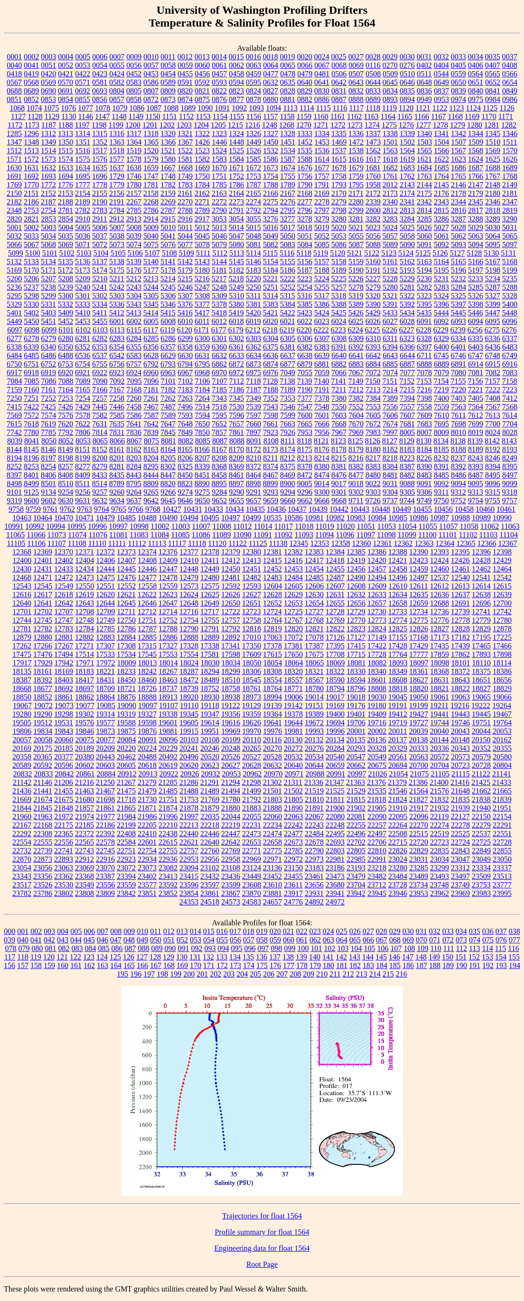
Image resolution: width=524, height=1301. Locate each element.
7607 (407, 415)
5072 (99, 244)
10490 (168, 518)
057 (248, 940)
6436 (492, 347)
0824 (253, 91)
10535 (272, 518)
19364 (272, 714)
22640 (209, 842)
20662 (355, 765)
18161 (42, 671)
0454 (168, 74)
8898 (253, 484)
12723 (251, 612)
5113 (236, 253)
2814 (424, 210)
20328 (376, 748)
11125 (258, 543)
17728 (376, 654)
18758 (230, 688)
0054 (99, 65)
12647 (168, 603)
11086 (201, 535)
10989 (481, 518)
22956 (209, 859)
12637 (460, 595)
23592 (168, 885)
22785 (293, 851)
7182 (168, 390)
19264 (501, 705)
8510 (65, 484)
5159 (356, 262)
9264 (133, 492)
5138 (116, 262)
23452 (272, 876)
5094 (475, 244)
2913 (133, 219)
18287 (188, 671)
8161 (116, 449)
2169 (321, 193)
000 (9, 931)
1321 (185, 133)
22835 (439, 851)
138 (288, 957)
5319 (356, 296)
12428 (481, 560)
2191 (116, 202)
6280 (65, 338)
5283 (441, 287)
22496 (355, 834)
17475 (21, 654)
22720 (418, 842)
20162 (501, 740)
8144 (14, 449)
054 (209, 940)
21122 (481, 774)
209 (308, 974)
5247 (202, 287)
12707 (63, 612)
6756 (116, 364)
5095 (492, 244)
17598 (230, 654)
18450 (126, 680)
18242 (147, 671)
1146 (85, 116)
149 (434, 957)
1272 (338, 125)
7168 (133, 390)
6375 (270, 347)
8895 (219, 484)
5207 (48, 279)
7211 (338, 390)
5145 (236, 262)
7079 (441, 373)
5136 (82, 262)
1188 (65, 125)
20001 (355, 731)
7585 (116, 415)
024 (328, 931)
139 (301, 957)
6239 (458, 330)
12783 (63, 629)
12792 (230, 629)
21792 (251, 799)
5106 (135, 253)
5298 (31, 296)
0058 (168, 65)
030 (408, 931)
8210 (253, 458)
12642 (63, 603)
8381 (338, 466)
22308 (42, 834)
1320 (168, 133)
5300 (65, 296)
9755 (492, 501)
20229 (168, 748)
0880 (270, 99)
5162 (407, 262)
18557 (293, 680)
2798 (338, 210)
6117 (150, 330)
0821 (202, 91)
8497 (509, 475)
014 (195, 931)
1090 (205, 108)
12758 (251, 620)
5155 (287, 262)
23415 (188, 876)
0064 (270, 65)
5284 (458, 287)
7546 (287, 407)
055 (222, 940)
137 (275, 957)
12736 (439, 612)
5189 (338, 270)
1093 (256, 108)
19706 (355, 723)
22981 (335, 859)
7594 (202, 415)
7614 (509, 415)
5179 (185, 270)
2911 (99, 219)
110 (435, 948)
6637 (287, 355)
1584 (236, 159)
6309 (356, 338)
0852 (31, 99)
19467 (502, 714)
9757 (509, 501)
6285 (151, 338)
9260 (116, 492)
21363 (355, 782)
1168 (455, 116)
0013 (202, 57)
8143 (509, 441)
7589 (168, 415)
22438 (168, 834)
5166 (475, 262)
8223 (407, 458)
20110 (252, 740)
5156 (304, 262)
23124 (251, 868)
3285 (424, 219)
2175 (424, 193)
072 (448, 940)
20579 (481, 757)
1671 (236, 168)
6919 (48, 373)
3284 (407, 219)
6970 (219, 373)
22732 (21, 851)
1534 (287, 151)
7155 (458, 381)
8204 (151, 458)
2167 (287, 193)
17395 (335, 646)
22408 (126, 834)
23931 (314, 893)
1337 (373, 133)
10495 (209, 518)
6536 (82, 355)
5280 (390, 287)
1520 (151, 151)
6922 (99, 373)
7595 (219, 415)
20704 (439, 765)
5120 (337, 253)
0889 (373, 99)
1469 (338, 142)
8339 (202, 466)
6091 (424, 321)
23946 (397, 893)
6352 (82, 347)
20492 (168, 757)
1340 (424, 133)
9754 (475, 501)
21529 (355, 791)
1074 (34, 108)
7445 (99, 407)
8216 (356, 458)
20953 (231, 774)
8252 (14, 466)
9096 (492, 484)
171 (209, 965)
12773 (376, 620)
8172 (253, 449)
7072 (373, 373)
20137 (397, 740)
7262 (168, 398)
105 (369, 948)
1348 (31, 142)
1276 (406, 125)
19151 (314, 705)
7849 (185, 432)
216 (401, 974)
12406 (105, 560)
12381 (272, 552)
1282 (508, 125)
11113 (157, 543)
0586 (151, 82)
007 (102, 931)
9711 (355, 501)
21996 (168, 816)
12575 (209, 586)
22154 (502, 816)
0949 (424, 99)
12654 (314, 603)
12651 (251, 603)
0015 (236, 57)
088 (143, 948)
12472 (63, 577)
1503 (424, 142)
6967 (185, 373)
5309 (219, 296)
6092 (441, 321)
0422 (82, 74)
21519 (314, 791)
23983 (481, 893)
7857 (219, 432)
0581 (99, 82)
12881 (63, 637)
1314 (82, 133)
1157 (270, 116)
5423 (304, 313)
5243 (133, 287)
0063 (253, 65)
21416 (459, 782)
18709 (105, 688)
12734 (418, 612)
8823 (185, 484)
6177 (218, 330)
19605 (188, 723)
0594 (236, 82)
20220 (126, 748)
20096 (168, 740)
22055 (251, 816)
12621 (126, 595)
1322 (202, 133)
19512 (42, 723)
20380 (84, 757)
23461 (314, 876)
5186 (287, 270)
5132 (14, 262)
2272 (219, 202)
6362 (253, 347)
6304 (270, 338)
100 (303, 948)
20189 (84, 748)
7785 (48, 432)
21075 (419, 774)
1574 (65, 159)
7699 (475, 424)
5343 (133, 304)
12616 (21, 595)
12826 (418, 629)
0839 (458, 91)
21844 (21, 808)
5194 (424, 270)
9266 (168, 492)
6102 (83, 330)
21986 (147, 816)
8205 (168, 458)
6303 (253, 338)
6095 (492, 321)
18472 (188, 680)
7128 (270, 381)
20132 (313, 740)
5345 (151, 304)
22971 (272, 859)
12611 (418, 586)
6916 (509, 364)
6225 (372, 330)
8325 (185, 466)
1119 (389, 108)
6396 (407, 347)
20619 (168, 765)
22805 (355, 851)
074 (474, 940)
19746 (460, 723)
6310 (373, 338)
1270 (303, 125)
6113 (117, 330)
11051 (365, 526)
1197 (82, 125)
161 (76, 965)
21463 (84, 791)
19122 (230, 705)
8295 (151, 466)
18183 (84, 671)
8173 (270, 449)
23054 (21, 868)
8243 (475, 458)
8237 (458, 458)
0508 (373, 74)
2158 (151, 193)
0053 (82, 65)
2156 (116, 193)
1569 (492, 151)
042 (49, 940)
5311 (253, 296)
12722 (230, 612)
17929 (43, 663)
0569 (48, 82)
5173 (82, 270)
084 (90, 948)
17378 (272, 646)
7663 (287, 424)
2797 (321, 210)
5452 (65, 321)
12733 (397, 612)
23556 (105, 885)
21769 (209, 799)
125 (115, 957)
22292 (21, 834)
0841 (492, 91)
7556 (390, 407)
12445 (126, 569)
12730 (376, 612)
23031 (418, 859)
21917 (418, 808)
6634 (253, 355)
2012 (390, 185)
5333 (82, 304)
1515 (65, 151)
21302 (272, 782)
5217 (219, 279)
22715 (397, 842)
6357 (168, 347)
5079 (219, 244)
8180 (373, 449)
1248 (269, 125)
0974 (458, 99)
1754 (270, 176)
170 (195, 965)
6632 (219, 355)
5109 (186, 253)
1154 (220, 116)
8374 (270, 466)
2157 (133, 193)
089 (156, 948)
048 (129, 940)
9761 (50, 509)
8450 (185, 475)
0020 (304, 57)
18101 (460, 663)
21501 (272, 791)
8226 (424, 458)
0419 (31, 74)
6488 (65, 355)
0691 (65, 91)
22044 (230, 816)
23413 (168, 876)
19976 (272, 731)
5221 (270, 279)
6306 (304, 338)
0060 (202, 65)
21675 (63, 799)
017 (235, 931)
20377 (63, 757)
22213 (188, 825)
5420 (253, 313)
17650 (293, 654)
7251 (31, 398)
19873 (105, 731)
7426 (65, 407)
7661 (270, 424)
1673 (270, 168)
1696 (99, 176)
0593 (219, 82)
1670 (219, 168)
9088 (407, 484)
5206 (31, 279)
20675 (376, 765)
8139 (475, 441)
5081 (253, 244)
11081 (118, 535)
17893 (481, 654)
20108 (210, 740)
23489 (418, 876)
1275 (389, 125)
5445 (458, 313)
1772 (48, 185)
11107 (56, 543)
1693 (48, 176)
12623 (168, 595)
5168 (509, 262)
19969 (230, 731)
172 (222, 965)
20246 (209, 748)
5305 (151, 296)
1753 (253, 176)
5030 (492, 227)
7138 (287, 381)
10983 (355, 518)
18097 (419, 663)
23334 (481, 868)
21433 (501, 782)
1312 (48, 133)
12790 (188, 629)
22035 (209, 816)
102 (329, 948)
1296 (31, 133)
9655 (236, 501)
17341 (230, 646)
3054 (236, 219)
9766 (135, 509)
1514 (48, 151)
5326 (475, 296)
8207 (202, 458)
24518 (209, 902)
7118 (253, 381)
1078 (102, 108)
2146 (458, 185)
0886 (321, 99)
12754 (188, 620)
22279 (481, 825)
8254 (48, 466)
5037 (99, 236)
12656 (355, 603)
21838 (481, 799)
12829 (481, 629)
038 (514, 931)
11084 (159, 535)
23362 (63, 876)
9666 (321, 501)
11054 (407, 526)
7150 (372, 381)
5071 (82, 244)
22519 (439, 834)
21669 (21, 799)
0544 (441, 74)
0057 (151, 65)
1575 (82, 159)
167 (155, 965)
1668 (185, 168)
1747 (151, 176)
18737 (168, 688)
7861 (236, 432)
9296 (304, 492)
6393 (373, 347)
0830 (321, 91)
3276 (270, 219)
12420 (376, 560)
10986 (418, 518)
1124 (473, 108)
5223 (304, 279)
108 (409, 948)
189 (448, 965)
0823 (236, 91)
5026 (424, 227)
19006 (293, 697)
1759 (356, 176)
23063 (63, 868)
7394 (407, 398)
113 (474, 948)
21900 (335, 808)
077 (514, 940)
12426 (460, 560)
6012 (219, 321)
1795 (356, 185)
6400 (441, 347)
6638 (304, 355)
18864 (105, 697)
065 (355, 940)
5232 (458, 279)
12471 (42, 577)
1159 (304, 116)
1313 (65, 133)
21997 (188, 816)
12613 (460, 586)
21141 (501, 774)
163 (102, 965)
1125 (490, 108)
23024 (397, 859)
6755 (99, 364)
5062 (458, 236)
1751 (219, 176)
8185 (441, 449)
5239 (65, 287)
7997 (390, 432)
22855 (502, 851)
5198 (492, 270)
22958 (230, 859)
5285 (475, 287)
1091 (222, 108)
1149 (136, 116)
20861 (84, 774)
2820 (14, 219)
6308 (338, 338)
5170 (31, 270)
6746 (458, 355)
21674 (42, 799)
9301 (338, 492)
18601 (376, 680)
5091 (424, 244)
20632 (272, 765)
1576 (99, 159)
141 (328, 957)
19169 (335, 705)
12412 (230, 560)
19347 (209, 714)
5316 (304, 296)
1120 (406, 108)
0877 (236, 99)
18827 (481, 688)
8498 (14, 484)
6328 (424, 338)
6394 (390, 347)
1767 (492, 176)
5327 (492, 296)
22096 (418, 816)
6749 (509, 355)
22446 (209, 834)
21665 (502, 791)
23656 (314, 885)
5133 (31, 262)
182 (355, 965)
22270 (418, 825)
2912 (116, 219)
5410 (82, 313)
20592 (42, 765)
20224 (147, 748)
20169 (21, 748)
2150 (14, 193)
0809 (168, 91)
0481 (321, 74)
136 (261, 957)
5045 (202, 236)
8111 (288, 441)
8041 (31, 441)
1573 (48, 159)
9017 (338, 484)
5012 (202, 227)
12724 (272, 612)
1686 (458, 168)
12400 (21, 560)
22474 (272, 834)
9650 (202, 501)
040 (22, 940)
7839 (151, 432)
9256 (82, 492)
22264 (397, 825)
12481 (230, 577)
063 (328, 940)
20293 (355, 748)
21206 (63, 782)
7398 (424, 398)
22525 (460, 834)
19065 (481, 697)
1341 (441, 133)
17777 (418, 654)
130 (181, 957)
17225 (502, 637)
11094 (324, 535)
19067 (22, 705)
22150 (481, 816)
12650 (230, 603)
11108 (77, 543)
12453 (293, 569)
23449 (251, 876)
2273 (236, 202)
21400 (439, 782)
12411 (209, 560)
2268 (151, 202)
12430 (21, 569)
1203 (184, 125)
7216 (424, 390)
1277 (423, 125)
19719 (397, 723)
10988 (460, 518)
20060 (64, 740)
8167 (219, 449)
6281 (82, 338)
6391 (338, 347)
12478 (168, 577)
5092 (441, 244)
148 (421, 957)
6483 (509, 347)
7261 (151, 398)
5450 (31, 321)
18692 (63, 688)
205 (255, 974)
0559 (458, 74)
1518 (116, 151)
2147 (475, 185)
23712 (376, 885)
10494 (188, 518)
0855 (82, 99)
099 (289, 948)
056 (235, 940)
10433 (213, 509)
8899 (270, 484)
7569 (14, 415)
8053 (83, 441)
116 (513, 948)
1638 (133, 168)
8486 (458, 475)
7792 (65, 432)
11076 (98, 535)
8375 (287, 466)
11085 (180, 535)
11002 (159, 526)
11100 (427, 535)
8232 (441, 458)
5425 (338, 313)
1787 (253, 185)
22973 (314, 859)
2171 (356, 193)
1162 (354, 116)
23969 (460, 893)
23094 (188, 868)
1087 (153, 108)
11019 (325, 526)
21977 (105, 816)
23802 (63, 893)
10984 (376, 518)
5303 (116, 296)
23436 (230, 876)
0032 (441, 57)
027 (368, 931)
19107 (168, 705)
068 (395, 940)
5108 (169, 253)
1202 (167, 125)
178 (302, 965)
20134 (334, 740)
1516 (82, 151)
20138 (418, 740)
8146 (48, 449)
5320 (373, 296)
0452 (133, 74)
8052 (66, 441)
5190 (356, 270)
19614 (209, 723)
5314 (270, 296)
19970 (251, 731)
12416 (293, 560)
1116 (340, 108)
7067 (356, 373)
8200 (99, 458)
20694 (397, 765)
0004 (65, 57)
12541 (481, 577)
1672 (253, 168)
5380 (236, 304)
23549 (84, 885)
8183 (407, 449)
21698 (105, 799)
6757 (133, 364)
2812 (390, 210)
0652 (492, 82)
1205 (218, 125)
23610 (272, 885)
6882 (338, 364)
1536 (321, 151)
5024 (390, 227)
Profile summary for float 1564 (262, 1232)
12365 (466, 543)
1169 (472, 116)
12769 (335, 620)
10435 (255, 509)
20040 (439, 731)
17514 (84, 654)
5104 (101, 253)
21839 (502, 799)
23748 (439, 885)
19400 (335, 714)
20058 (43, 740)
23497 (460, 876)
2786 (151, 210)
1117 (356, 108)
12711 (126, 612)
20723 (460, 765)
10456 (443, 509)
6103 (100, 330)
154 (500, 957)
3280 (338, 219)
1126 (506, 108)
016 (222, 931)
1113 (290, 108)
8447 (168, 475)
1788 (270, 185)
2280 (356, 202)
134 (235, 957)
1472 (356, 142)
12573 (188, 586)
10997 (118, 526)
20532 (293, 757)
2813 (407, 210)
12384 (335, 552)
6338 (14, 347)
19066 (502, 697)
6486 (48, 355)
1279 (457, 125)
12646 (147, 603)
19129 (251, 705)
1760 (373, 176)
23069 (84, 868)
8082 (185, 441)
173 (235, 965)
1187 (48, 125)
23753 (481, 885)
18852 (42, 697)
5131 (508, 253)
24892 (314, 902)
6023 (321, 321)
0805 (133, 91)
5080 (236, 244)
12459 (418, 569)
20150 (480, 740)
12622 (147, 595)
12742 (502, 612)
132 (208, 957)
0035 (492, 57)
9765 (118, 509)
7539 (253, 407)
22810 (376, 851)
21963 (42, 816)
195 (122, 974)
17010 (251, 637)
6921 (82, 373)
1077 (85, 108)
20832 (22, 774)
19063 (460, 697)
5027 (441, 227)
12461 (460, 569)
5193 (407, 270)
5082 (270, 244)
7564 (475, 407)
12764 (272, 620)
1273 (355, 125)
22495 (335, 834)
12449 (209, 569)
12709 (105, 612)
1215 (235, 125)
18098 (439, 663)
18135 (21, 671)
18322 (335, 671)
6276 (509, 330)
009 (129, 931)
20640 (293, 765)
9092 (441, 484)
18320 (293, 671)
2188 (65, 202)
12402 (63, 560)
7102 (185, 381)
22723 (439, 842)
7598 (270, 415)
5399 (492, 304)
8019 (475, 432)
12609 (376, 586)
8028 (509, 432)
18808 (376, 688)
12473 (84, 577)
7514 (202, 407)
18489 (209, 680)
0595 (253, 82)
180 (328, 965)
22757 (188, 851)
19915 (188, 731)
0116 (372, 65)
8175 (304, 449)
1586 (270, 159)
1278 (440, 125)
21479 (147, 791)
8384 (390, 466)
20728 (481, 765)
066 (368, 940)
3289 (492, 219)
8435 (116, 475)
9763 (84, 509)
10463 (21, 518)
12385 (355, 552)
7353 (287, 398)
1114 (306, 108)
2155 (99, 193)
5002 (31, 227)
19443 (460, 714)
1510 (492, 142)
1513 (31, 151)
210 (322, 974)
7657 (236, 424)
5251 (270, 287)
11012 (242, 526)
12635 (418, 595)
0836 (424, 91)
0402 (424, 65)
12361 (382, 543)
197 (149, 974)
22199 (126, 825)
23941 (335, 893)
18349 (397, 671)
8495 (492, 475)
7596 (236, 415)
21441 (42, 791)
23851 (147, 893)
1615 (338, 159)
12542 (502, 577)
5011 (185, 227)
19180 (376, 705)
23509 (481, 876)
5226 (356, 279)
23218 (376, 868)
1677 (321, 168)
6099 (48, 330)
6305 (287, 338)
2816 (458, 210)
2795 (287, 210)
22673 (293, 842)
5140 (151, 262)
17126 (335, 637)
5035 (65, 236)
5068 (48, 244)
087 (130, 948)
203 (228, 974)
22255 (355, 825)
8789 (116, 484)
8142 (492, 441)
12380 (251, 552)
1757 (321, 176)
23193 (355, 868)
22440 (188, 834)
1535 (304, 151)
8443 (133, 475)
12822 (335, 629)
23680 (335, 885)
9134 (48, 492)
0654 (509, 82)
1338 (390, 133)
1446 (219, 142)
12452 (272, 569)
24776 (293, 902)
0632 (270, 82)
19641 (272, 723)
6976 (270, 373)
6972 (236, 373)
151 (461, 957)
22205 (147, 825)
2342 (424, 202)
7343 (219, 398)
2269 (168, 202)
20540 (335, 757)
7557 (407, 407)
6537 (99, 355)
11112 (137, 543)
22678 (314, 842)
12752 (168, 620)
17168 (418, 637)
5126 (440, 253)
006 (89, 931)
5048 (253, 236)
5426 (356, 313)
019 (262, 931)
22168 (42, 825)
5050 (287, 236)
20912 (126, 774)
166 (142, 965)
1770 (31, 185)
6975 (253, 373)
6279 (48, 338)
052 (182, 940)
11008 (222, 526)
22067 (314, 816)
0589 (168, 82)
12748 (84, 620)
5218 (236, 279)
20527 (251, 757)
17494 (63, 654)
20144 (439, 740)
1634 (82, 168)
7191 (321, 390)
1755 (287, 176)
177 (288, 965)
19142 (293, 705)
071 (434, 940)
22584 (126, 842)
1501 (390, 142)
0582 (116, 82)
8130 (423, 441)
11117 (177, 543)
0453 (151, 74)
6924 (133, 373)
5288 (509, 287)
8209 (236, 458)
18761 (251, 688)
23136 (272, 868)
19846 (84, 731)
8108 (271, 441)
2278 (321, 202)
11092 (283, 535)
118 (22, 957)
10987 (439, 518)
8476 (338, 475)
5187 (304, 270)
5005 (82, 227)
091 (183, 948)
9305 (407, 492)
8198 (65, 458)
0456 (202, 74)
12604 (272, 586)
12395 (460, 552)
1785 (219, 185)
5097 (509, 244)
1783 (185, 185)
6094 (475, 321)
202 (215, 974)
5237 (31, 287)
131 (195, 957)
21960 (21, 816)
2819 (509, 210)
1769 (14, 185)
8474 (321, 475)
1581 (185, 159)
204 (242, 974)
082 (63, 948)
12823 (355, 629)
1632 (48, 168)
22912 (84, 859)
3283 (390, 219)
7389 (390, 398)
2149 (509, 185)
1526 (253, 151)
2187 (48, 202)
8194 (14, 458)
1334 (321, 133)
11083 (139, 535)
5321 (390, 296)
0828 (287, 91)
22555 (42, 842)
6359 (202, 347)
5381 (253, 304)
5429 (373, 313)
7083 (509, 373)
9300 (321, 492)
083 (77, 948)
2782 (82, 210)
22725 (481, 842)
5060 (424, 236)
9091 (424, 484)
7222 (492, 390)
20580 (502, 757)
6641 (356, 355)
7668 (338, 424)
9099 (509, 484)
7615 (14, 424)
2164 (236, 193)
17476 (42, 654)
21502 (293, 791)
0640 (304, 82)
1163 (371, 116)
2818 (492, 210)
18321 (314, 671)
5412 (116, 313)
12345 (299, 543)
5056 (373, 236)
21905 (376, 808)
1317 (133, 133)
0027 (356, 57)
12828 (460, 629)
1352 (99, 142)
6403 (475, 347)
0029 (390, 57)
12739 (460, 612)
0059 (185, 65)
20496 (188, 757)
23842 (126, 893)
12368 (21, 552)
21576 (439, 791)
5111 (203, 253)
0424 (116, 74)
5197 (475, 270)
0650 (458, 82)
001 (22, 931)
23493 (439, 876)
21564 (418, 791)
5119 (320, 253)
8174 (287, 449)
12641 (42, 603)
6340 (48, 347)
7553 (373, 407)
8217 (373, 458)
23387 (105, 876)
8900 (287, 484)
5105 (118, 253)
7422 (31, 407)
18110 (481, 663)
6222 (321, 330)
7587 (151, 415)
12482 (251, 577)
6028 (407, 321)
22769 (230, 851)
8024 (492, 432)
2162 (202, 193)
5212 (133, 279)
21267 (126, 782)
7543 (270, 407)
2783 (99, 210)
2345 (475, 202)
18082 (377, 663)
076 (501, 940)
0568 (31, 82)
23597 (209, 885)
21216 (84, 782)
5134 (48, 262)
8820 (168, 484)
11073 (56, 535)
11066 (36, 535)
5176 (133, 270)
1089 (188, 108)
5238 (48, 287)
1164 (388, 116)
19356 (230, 714)
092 (196, 948)
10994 (55, 526)
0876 (219, 99)
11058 (468, 526)
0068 (338, 65)
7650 (202, 424)
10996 (97, 526)
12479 (188, 577)
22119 (439, 816)
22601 (147, 842)
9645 (168, 501)
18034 (231, 663)
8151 (82, 449)
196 (135, 974)
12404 (84, 560)
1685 (441, 168)
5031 (509, 227)
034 (461, 931)
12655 (335, 603)
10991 (13, 526)
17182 (460, 637)
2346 (492, 202)
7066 (338, 373)
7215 (407, 390)
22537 (481, 834)
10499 (251, 518)
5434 (407, 313)
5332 (65, 304)
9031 (390, 484)
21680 (84, 799)
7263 (185, 398)
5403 (48, 313)
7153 (423, 381)
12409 (168, 560)
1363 (116, 142)
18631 (439, 680)
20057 (22, 740)
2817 (475, 210)
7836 (133, 432)
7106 (202, 381)
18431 (105, 680)
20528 (272, 757)
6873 (253, 364)
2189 (82, 202)
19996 (335, 731)
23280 (397, 868)
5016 (270, 227)
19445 (481, 714)
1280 (474, 125)
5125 (422, 253)
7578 (82, 415)
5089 (390, 244)
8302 (168, 466)
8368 (219, 466)
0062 (236, 65)
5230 (424, 279)
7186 (236, 390)
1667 (168, 168)
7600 (304, 415)
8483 (424, 475)
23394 (126, 876)
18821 (439, 688)
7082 (492, 373)
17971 (84, 663)
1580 (168, 159)
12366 (486, 543)
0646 (407, 82)
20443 (105, 757)
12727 (314, 612)
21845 (42, 808)
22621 (188, 842)
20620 (188, 765)
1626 (509, 159)
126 (128, 957)
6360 (219, 347)
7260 (133, 398)
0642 (338, 82)
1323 (219, 133)
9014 (321, 484)
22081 (355, 816)
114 (487, 948)
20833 (43, 774)
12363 (424, 543)
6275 (492, 330)
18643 (460, 680)
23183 (314, 868)
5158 (338, 262)
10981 (314, 518)
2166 (270, 193)
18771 (293, 688)
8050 (48, 441)
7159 (14, 390)
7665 (304, 424)
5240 (82, 287)
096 (249, 948)
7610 (441, 415)
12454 (314, 569)
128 (155, 957)
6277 (14, 338)
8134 (441, 441)
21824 (397, 799)
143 (354, 957)
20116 (272, 740)
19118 (209, 705)
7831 (116, 432)
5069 (65, 244)
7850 (202, 432)
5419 (236, 313)
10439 (318, 509)
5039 (133, 236)
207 (282, 974)
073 (461, 940)
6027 (390, 321)
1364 (133, 142)
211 (334, 974)
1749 (185, 176)
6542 (116, 355)
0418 (14, 74)
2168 (304, 193)
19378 (293, 714)
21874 (168, 808)
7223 (509, 390)
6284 (133, 338)
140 (314, 957)
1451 (287, 142)
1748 (168, 176)
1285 (14, 133)
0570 (65, 82)
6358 (185, 347)
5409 (65, 313)
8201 (116, 458)
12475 (105, 577)
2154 (82, 193)
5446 (475, 313)
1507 (458, 142)
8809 (151, 484)
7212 (356, 390)
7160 (31, 390)
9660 (287, 501)
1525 (236, 151)
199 (175, 974)
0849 (509, 91)
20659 (335, 765)
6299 (185, 338)
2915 (168, 219)
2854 (65, 219)
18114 (502, 663)
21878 (188, 808)
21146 (42, 782)
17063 (272, 637)
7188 (270, 390)
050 (155, 940)
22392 (105, 834)
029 (395, 931)
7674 (390, 424)
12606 (314, 586)
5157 (321, 262)
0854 (65, 99)
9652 (219, 501)
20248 (230, 748)
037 (501, 931)
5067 (31, 244)
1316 (116, 133)
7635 (116, 424)
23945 (376, 893)
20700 (418, 765)
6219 (287, 330)
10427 (171, 509)
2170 (338, 193)
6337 (509, 338)
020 (275, 931)
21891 (314, 808)
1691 (14, 176)
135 (248, 957)
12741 (481, 612)
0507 (356, 74)
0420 (48, 74)
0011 (167, 57)
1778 (99, 185)
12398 (502, 552)
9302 (356, 492)
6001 (116, 321)
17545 (147, 654)
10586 (293, 518)
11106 (36, 543)
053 (195, 940)
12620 (105, 595)
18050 (252, 663)
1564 (407, 151)
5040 (151, 236)
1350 (65, 142)
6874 (270, 364)
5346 (168, 304)
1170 (488, 116)
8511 (82, 484)
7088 (66, 381)
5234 (492, 279)
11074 (77, 535)
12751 (147, 620)
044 (76, 940)
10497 (230, 518)
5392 (407, 304)
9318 (509, 492)
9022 (373, 484)
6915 (492, 364)
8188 (458, 449)
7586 (133, 415)
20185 (63, 748)
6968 (202, 373)
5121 (354, 253)
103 (342, 948)
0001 (14, 57)
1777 (82, 185)
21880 (230, 808)
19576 (84, 723)
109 (422, 948)
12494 (376, 577)
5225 (338, 279)
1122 (439, 108)
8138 (458, 441)
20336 (439, 748)
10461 (505, 509)
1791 (321, 185)
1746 (133, 176)
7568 (509, 407)
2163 (219, 193)
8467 (270, 475)
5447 (492, 313)
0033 (458, 57)
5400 (509, 304)
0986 (509, 99)
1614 (321, 159)
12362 (403, 543)
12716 (188, 612)
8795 (133, 484)
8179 (356, 449)
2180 (492, 193)
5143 (202, 262)
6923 (116, 373)
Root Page (262, 1264)
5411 (99, 313)
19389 (314, 714)
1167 (438, 116)
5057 (390, 236)
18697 (84, 688)
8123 (338, 441)
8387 (407, 466)
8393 (475, 466)
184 (381, 965)
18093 (398, 663)
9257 (99, 492)
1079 (119, 108)
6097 (14, 330)
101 (316, 948)
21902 (355, 808)
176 (275, 965)
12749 (105, 620)
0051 (48, 65)
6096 (509, 321)
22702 (355, 842)
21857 (84, 808)
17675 (314, 654)
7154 (441, 381)
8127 (389, 441)
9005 (304, 484)
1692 (31, 176)
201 (202, 974)
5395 (424, 304)
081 (50, 948)
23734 (418, 885)
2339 (373, 202)
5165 (458, 262)
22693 (335, 842)
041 (36, 940)
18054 (272, 663)
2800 (373, 210)
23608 (251, 885)
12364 (445, 543)
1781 (151, 185)
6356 (151, 347)
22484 (314, 834)
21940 (481, 808)
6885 (390, 364)
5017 (287, 227)
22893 (63, 859)
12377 (188, 552)
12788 (168, 629)
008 (116, 931)
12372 (105, 552)
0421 (65, 74)
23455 (293, 876)
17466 (502, 646)
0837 (441, 91)
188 (434, 965)
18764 (272, 688)
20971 (293, 774)
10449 (401, 509)
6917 (14, 373)
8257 (65, 466)
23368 (84, 876)
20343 (460, 748)
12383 (314, 552)
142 (341, 957)
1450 (270, 142)
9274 (185, 492)
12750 (126, 620)
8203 (133, 458)
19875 (126, 731)
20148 (459, 740)
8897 (236, 484)
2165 (253, 193)
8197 (48, 458)
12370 (63, 552)
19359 (251, 714)
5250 (253, 287)
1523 (202, 151)
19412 (397, 714)
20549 (376, 757)
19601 (168, 723)
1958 (373, 185)
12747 (63, 620)
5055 (356, 236)
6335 (475, 338)
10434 (234, 509)
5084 (304, 244)
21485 (168, 791)
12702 (42, 612)
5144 (219, 262)
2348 (14, 210)
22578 (105, 842)
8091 (254, 441)
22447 (230, 834)
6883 (356, 364)
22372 (84, 834)
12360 (361, 543)
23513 (502, 876)
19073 (64, 705)
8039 (14, 441)
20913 (147, 774)
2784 (116, 210)
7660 (253, 424)
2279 (338, 202)
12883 (105, 637)
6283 (116, 338)
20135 (355, 740)
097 (263, 948)
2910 (82, 219)
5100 (32, 253)
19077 (84, 705)
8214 (321, 458)
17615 (272, 654)
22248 (335, 825)
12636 (439, 595)
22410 (147, 834)
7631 (99, 424)
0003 (48, 57)
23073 (147, 868)
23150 (293, 868)
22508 (397, 834)
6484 (14, 355)
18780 (314, 688)
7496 (185, 407)
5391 (390, 304)
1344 (475, 133)
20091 (147, 740)
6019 (253, 321)
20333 (418, 748)
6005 (151, 321)
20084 (126, 740)
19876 (147, 731)
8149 (65, 449)
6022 (304, 321)
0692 (82, 91)
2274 (253, 202)
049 (142, 940)
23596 (188, 885)
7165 (82, 390)
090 (170, 948)
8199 (82, 458)
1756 (304, 176)
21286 (188, 782)
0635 (287, 82)
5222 (287, 279)
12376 (168, 552)
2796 (304, 210)
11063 (510, 526)
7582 (99, 415)
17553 (168, 654)
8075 (151, 441)
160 (62, 965)
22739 (42, 851)
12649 (209, 603)
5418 (219, 313)
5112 (219, 253)
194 (514, 965)
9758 (16, 509)
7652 (219, 424)
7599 (287, 415)
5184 (270, 270)
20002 (376, 731)
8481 (390, 475)
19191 (397, 705)
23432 (209, 876)
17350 (251, 646)
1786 (236, 185)
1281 (491, 125)
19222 (480, 705)
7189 (287, 390)
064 (341, 940)
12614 (481, 586)
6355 (133, 347)
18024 (189, 663)
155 (514, 957)
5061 (441, 236)
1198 (99, 125)
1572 (31, 159)
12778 (460, 620)
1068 (17, 108)
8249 (509, 458)
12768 (314, 620)
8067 (134, 441)
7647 (168, 424)
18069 (335, 663)
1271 (320, 125)
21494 (230, 791)
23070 (105, 868)
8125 (355, 441)
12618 (63, 595)
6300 (202, 338)
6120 (184, 330)
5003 (48, 227)
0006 (99, 57)
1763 (424, 176)
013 (182, 931)
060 (288, 940)
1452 (304, 142)
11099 (407, 535)
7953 (304, 432)
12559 (168, 586)
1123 (456, 108)
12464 (502, 569)
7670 (356, 424)
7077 (407, 373)
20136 (376, 740)
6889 (441, 364)
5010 (168, 227)
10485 (126, 518)
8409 (82, 475)
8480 (373, 475)
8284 (133, 466)
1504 (441, 142)
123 (88, 957)
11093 (304, 535)
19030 (376, 697)
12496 (397, 577)
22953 (188, 859)
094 (223, 948)
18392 (42, 680)
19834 (42, 731)
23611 (293, 885)
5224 (321, 279)
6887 (407, 364)
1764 (441, 176)
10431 (192, 509)
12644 (105, 603)
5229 (407, 279)
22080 (335, 816)
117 (9, 957)
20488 (147, 757)
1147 (102, 116)
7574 (48, 415)
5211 (116, 279)
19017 (335, 697)
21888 (272, 808)
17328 (188, 646)
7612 (475, 415)
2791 (236, 210)
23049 (481, 859)
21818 (376, 799)
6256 (475, 330)
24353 (188, 902)
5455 (99, 321)
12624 (188, 595)
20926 (189, 774)
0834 (390, 91)
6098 (31, 330)
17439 (460, 646)
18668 (21, 688)
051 (169, 940)
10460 (485, 509)
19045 (397, 697)
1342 (458, 133)
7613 (492, 415)
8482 (407, 475)
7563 (458, 407)
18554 (272, 680)
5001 (14, 227)
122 (75, 957)
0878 (253, 99)
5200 (14, 279)
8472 (304, 475)
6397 (424, 347)
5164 (441, 262)
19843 (63, 731)
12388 (397, 552)
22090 (376, 816)
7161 (48, 390)
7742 (14, 432)
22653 (251, 842)
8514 (99, 484)
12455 (335, 569)
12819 (272, 629)
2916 (185, 219)
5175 (116, 270)
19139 (272, 705)
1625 (492, 159)
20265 (251, 748)
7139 (304, 381)
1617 (373, 159)
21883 (251, 808)
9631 (82, 501)
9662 (304, 501)
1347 (14, 142)
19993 (314, 731)
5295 (14, 296)
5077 (185, 244)
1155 (236, 116)
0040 (14, 65)
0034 (475, 57)
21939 (460, 808)
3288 (475, 219)
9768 (152, 509)
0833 (373, 91)
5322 (407, 296)
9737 (390, 501)
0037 (509, 57)
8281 (116, 466)
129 (168, 957)
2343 (441, 202)
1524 (219, 151)
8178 (338, 449)
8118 (304, 441)
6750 (14, 364)
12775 (418, 620)
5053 (338, 236)
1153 (203, 116)
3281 (356, 219)
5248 (219, 287)
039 (9, 940)
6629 (168, 355)
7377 (304, 398)
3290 (509, 219)
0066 (304, 65)
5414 (151, 313)
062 (315, 940)
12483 (272, 577)
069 (408, 940)
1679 (356, 168)
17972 (105, 663)
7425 (48, 407)
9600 (31, 501)
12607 (335, 586)
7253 (65, 398)
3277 (287, 219)
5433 (390, 313)
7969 (356, 432)
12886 (168, 637)
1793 (338, 185)
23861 (209, 893)
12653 (293, 603)
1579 (151, 159)
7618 (31, 424)
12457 (376, 569)
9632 (99, 501)
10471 (84, 518)
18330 (355, 671)
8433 (99, 475)
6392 (356, 347)
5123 (388, 253)
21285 (168, 782)
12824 (376, 629)
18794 (335, 688)
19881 (168, 731)
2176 (441, 193)
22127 (460, 816)
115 (500, 948)
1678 (338, 168)
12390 (418, 552)
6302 (236, 338)
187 (421, 965)
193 (501, 965)
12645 (126, 603)
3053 (219, 219)
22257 (376, 825)
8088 (236, 441)
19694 (335, 723)
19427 (418, 714)
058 (262, 940)
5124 (405, 253)
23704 (355, 885)
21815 (355, 799)
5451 (48, 321)
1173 (31, 125)
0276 (407, 65)
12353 (319, 543)
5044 (185, 236)
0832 (356, 91)
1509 (475, 142)
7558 (424, 407)
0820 (185, 91)
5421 (270, 313)
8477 (356, 475)
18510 (230, 680)
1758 (338, 176)
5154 (270, 262)
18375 (481, 671)
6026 (373, 321)
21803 (272, 799)
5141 (168, 262)
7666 (321, 424)
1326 (253, 133)
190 (461, 965)
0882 (304, 99)
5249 (236, 287)
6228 (423, 330)
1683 (407, 168)
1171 (505, 116)
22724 (460, 842)
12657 (376, 603)
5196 (458, 270)
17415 (355, 646)
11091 (262, 535)
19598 (147, 723)
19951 (209, 731)
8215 (338, 458)
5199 (509, 270)
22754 (147, 851)
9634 (116, 501)
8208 (219, 458)
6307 (321, 338)
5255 (321, 287)
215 (388, 974)
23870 (251, 893)
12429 (502, 560)
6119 (167, 330)
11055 (428, 526)
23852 (168, 893)
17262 (21, 646)
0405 (458, 65)
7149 (355, 381)
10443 (359, 509)
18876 (126, 697)
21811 (335, 799)
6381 (287, 347)
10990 (502, 518)
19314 (105, 714)
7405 (475, 398)
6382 (304, 347)
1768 (509, 176)
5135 (65, 262)
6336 (492, 338)
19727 (418, 723)
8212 (287, 458)
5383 (270, 304)
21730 (147, 799)
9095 (475, 484)
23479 (355, 876)
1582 (202, 159)
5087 (356, 244)
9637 (133, 501)
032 (434, 931)
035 (474, 931)
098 (276, 948)
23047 (460, 859)
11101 (448, 535)
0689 (31, 91)
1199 (116, 125)
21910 (397, 808)
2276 (287, 202)
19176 (355, 705)
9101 (14, 492)
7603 (338, 415)
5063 (475, 236)
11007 (201, 526)
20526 (230, 757)
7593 (185, 415)
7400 (441, 398)
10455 (422, 509)
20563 (418, 757)
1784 (202, 185)
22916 (105, 859)
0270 (390, 65)
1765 (458, 176)
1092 (239, 108)
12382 (293, 552)
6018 (236, 321)
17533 (105, 654)
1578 (133, 159)
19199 (418, 705)
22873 (42, 859)
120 (49, 957)
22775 (272, 851)
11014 (262, 526)
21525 (335, 791)
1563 (390, 151)
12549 (63, 586)
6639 (321, 355)
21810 (314, 799)
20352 (481, 748)
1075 (51, 108)
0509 (390, 74)
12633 (376, 595)
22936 (168, 859)
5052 (321, 236)
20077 (105, 740)
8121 (321, 441)
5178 (168, 270)
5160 (373, 262)
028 (381, 931)
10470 (63, 518)
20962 (252, 774)
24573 (230, 902)
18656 (502, 680)
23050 (502, 859)
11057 (448, 526)
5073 (116, 244)
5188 (321, 270)
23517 (21, 885)
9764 (101, 509)
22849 (481, 851)
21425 (480, 782)
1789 (287, 185)
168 (169, 965)
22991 (376, 859)
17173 (439, 637)
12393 (439, 552)
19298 (63, 714)
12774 (397, 620)
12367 (507, 543)
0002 (31, 57)
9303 (373, 492)
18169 (63, 671)
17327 (168, 646)
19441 (439, 714)
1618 (390, 159)
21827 (418, 799)
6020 (270, 321)
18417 (84, 680)
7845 (168, 432)
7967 (338, 432)
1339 (407, 133)
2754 (48, 210)
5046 (219, 236)
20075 (84, 740)
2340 (390, 202)
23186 (335, 868)
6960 (151, 373)
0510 (407, 74)
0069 (356, 65)
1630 (14, 168)
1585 (253, 159)
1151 (169, 116)
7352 (270, 398)
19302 (84, 714)
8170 (236, 449)
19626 (251, 723)
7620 (65, 424)
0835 (407, 91)
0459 (253, 74)
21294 (230, 782)
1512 (14, 151)
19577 (105, 723)
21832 (439, 799)
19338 (168, 714)
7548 (321, 407)
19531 (63, 723)
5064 (492, 236)
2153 (65, 193)
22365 (63, 834)
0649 (441, 82)
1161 (337, 116)
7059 (321, 373)
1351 (82, 142)
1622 (441, 159)
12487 (335, 577)
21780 (230, 799)
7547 (304, 407)
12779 (481, 620)
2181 (509, 193)
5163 (424, 262)
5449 (14, 321)
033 (448, 931)
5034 (48, 236)
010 (142, 931)
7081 (475, 373)
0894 (407, 99)
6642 (373, 355)
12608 (355, 586)
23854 (188, 893)
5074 (133, 244)
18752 (209, 688)
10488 (147, 518)
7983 (373, 432)
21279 (147, 782)
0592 (202, 82)
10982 (335, 518)
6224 (355, 330)
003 (49, 931)
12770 (355, 620)
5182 (236, 270)
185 (395, 965)
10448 (380, 509)
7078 (424, 373)
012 (169, 931)
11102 (468, 535)
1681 (373, 168)
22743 (84, 851)
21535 (376, 791)
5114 (253, 253)
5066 (14, 244)
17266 (42, 646)
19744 (439, 723)
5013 (219, 227)
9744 (407, 501)
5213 (151, 279)
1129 (52, 116)
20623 (209, 765)
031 (421, 931)
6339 (31, 347)
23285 (418, 868)
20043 (460, 731)
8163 (151, 449)
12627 (251, 595)
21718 (126, 799)
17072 (293, 637)
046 (102, 940)
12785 (105, 629)
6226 (389, 330)
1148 (119, 116)
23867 (230, 893)
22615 (168, 842)
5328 (509, 296)
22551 (502, 834)
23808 (84, 893)
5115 (270, 253)
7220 (458, 390)
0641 (321, 82)
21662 (481, 791)
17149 (376, 637)
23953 (418, 893)
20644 (314, 765)
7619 (48, 424)
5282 (424, 287)
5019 (321, 227)
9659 (270, 501)
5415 (168, 313)
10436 (276, 509)
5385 (304, 304)
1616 (356, 159)
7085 (31, 381)
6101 (66, 330)
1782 (168, 185)
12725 (293, 612)
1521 (168, 151)
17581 (209, 654)
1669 (202, 168)
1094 (273, 108)
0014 (219, 57)
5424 (321, 313)
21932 (439, 808)
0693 (99, 91)
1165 (404, 116)
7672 (373, 424)
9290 (236, 492)
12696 (481, 603)
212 (348, 974)
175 (262, 965)
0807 (151, 91)
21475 (126, 791)
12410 (188, 560)
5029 (475, 227)
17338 (209, 646)
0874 (185, 99)
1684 (424, 168)
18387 (21, 680)
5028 (458, 227)
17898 (502, 654)
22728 (502, 842)
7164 (65, 390)
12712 (147, 612)
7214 (390, 390)
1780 (133, 185)
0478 (287, 74)
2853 (48, 219)
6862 (219, 364)
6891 (458, 364)
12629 (293, 595)
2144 (424, 185)
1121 (422, 108)
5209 (82, 279)
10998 (139, 526)
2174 (407, 193)
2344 (458, 202)
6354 (116, 347)
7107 (219, 381)
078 (10, 948)
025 (341, 931)
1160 (320, 116)
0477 (270, 74)
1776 (65, 185)
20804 (502, 765)
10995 (76, 526)
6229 (441, 330)
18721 (126, 688)
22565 (84, 842)
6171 (201, 330)
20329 (397, 748)
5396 (441, 304)
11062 (489, 526)
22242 (293, 825)
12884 (126, 637)
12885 (147, 637)
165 (129, 965)
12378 (209, 552)
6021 (287, 321)
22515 (418, 834)
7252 (48, 398)
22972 (293, 859)
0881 (287, 99)
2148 (492, 185)
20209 (105, 748)
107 (396, 948)
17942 (64, 663)
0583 (133, 82)
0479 (304, 74)
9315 (492, 492)
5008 (133, 227)
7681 (407, 424)
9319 (14, 501)
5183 (253, 270)
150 (447, 957)
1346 (509, 133)
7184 (202, 390)
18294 (209, 671)
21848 (63, 808)
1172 (15, 125)
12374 (147, 552)
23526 (42, 885)
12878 (502, 629)
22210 (168, 825)
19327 (147, 714)
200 (189, 974)
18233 (126, 671)
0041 (31, 65)
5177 (151, 270)
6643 (390, 355)
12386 (376, 552)
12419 (355, 560)
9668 (338, 501)
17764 (397, 654)
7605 (373, 415)
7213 (373, 390)
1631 (31, 168)
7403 (458, 398)
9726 (373, 501)
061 (302, 940)
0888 (356, 99)
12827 (439, 629)
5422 (287, 313)
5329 (14, 304)
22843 (460, 851)
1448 (236, 142)
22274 (439, 825)
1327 (270, 133)
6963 (168, 373)
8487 (475, 475)
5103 (84, 253)
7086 (48, 381)
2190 (99, 202)
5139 (133, 262)
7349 (253, 398)
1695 (82, 176)
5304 (133, 296)
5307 (185, 296)
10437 (297, 509)
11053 (386, 526)
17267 (63, 646)
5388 (338, 304)
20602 (84, 765)
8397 (14, 475)
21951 (502, 808)
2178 (458, 193)
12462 (481, 569)
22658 (272, 842)
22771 (251, 851)
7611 (458, 415)
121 (62, 957)
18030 (210, 663)
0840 (475, 91)
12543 (21, 586)
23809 (105, 893)
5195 (441, 270)
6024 (338, 321)
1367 (185, 142)
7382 (356, 398)
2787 (168, 210)
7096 (151, 381)
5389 (356, 304)
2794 (270, 210)
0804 (116, 91)
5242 (116, 287)
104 (356, 948)
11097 (365, 535)
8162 (133, 449)
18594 (355, 680)
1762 (407, 176)
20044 (481, 731)
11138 (278, 543)
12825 (397, 629)
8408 (65, 475)
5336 (116, 304)
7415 (14, 407)
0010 (151, 57)
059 (275, 940)
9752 (458, 501)
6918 (31, 373)
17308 (126, 646)
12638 (481, 595)
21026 (377, 774)
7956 (321, 432)
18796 (355, 688)
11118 (197, 543)
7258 (116, 398)
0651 (475, 82)
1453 (321, 142)
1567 (458, 151)
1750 (202, 176)
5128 (474, 253)
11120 (217, 543)
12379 (230, 552)
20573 (460, 757)
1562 (373, 151)
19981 (293, 731)
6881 (321, 364)
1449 (253, 142)
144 (368, 957)
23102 (209, 868)
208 (295, 974)
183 (368, 965)
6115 (134, 330)
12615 (502, 586)
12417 (314, 560)
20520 (209, 757)
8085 (202, 441)
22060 (272, 816)
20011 (397, 731)
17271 (84, 646)
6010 (185, 321)
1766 (475, 176)
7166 (99, 390)
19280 (21, 714)
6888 (424, 364)
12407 (126, 560)
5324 (441, 296)
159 (49, 965)
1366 (168, 142)
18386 (502, 671)
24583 (251, 902)
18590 (335, 680)
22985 (355, 859)
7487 (168, 407)
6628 (151, 355)
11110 (97, 543)
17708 (335, 654)
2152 (48, 193)
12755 (209, 620)
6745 (441, 355)
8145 (31, 449)
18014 (168, 663)
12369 (42, 552)
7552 (356, 407)
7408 (492, 398)
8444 (151, 475)
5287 (492, 287)
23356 (42, 876)
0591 (185, 82)
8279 (99, 466)
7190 (304, 390)
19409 (376, 714)
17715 (355, 654)
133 (221, 957)
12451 (251, 569)
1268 (286, 125)
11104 (508, 535)
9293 (270, 492)
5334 (99, 304)
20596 (63, 765)
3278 (304, 219)
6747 (475, 355)
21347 (334, 782)
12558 (147, 586)
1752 (236, 176)
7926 (287, 432)
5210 (99, 279)
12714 (168, 612)
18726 (147, 688)
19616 (230, 723)
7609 (424, 415)
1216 (252, 125)
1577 (116, 159)
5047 (236, 236)
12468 (21, 577)
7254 (82, 398)
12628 (272, 595)
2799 (356, 210)
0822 (219, 91)
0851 (14, 99)
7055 (304, 373)
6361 (236, 347)
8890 (202, 484)
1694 (65, 176)
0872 (151, 99)
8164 (168, 449)
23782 (21, 893)
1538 (356, 151)
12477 (147, 577)
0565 (492, 74)
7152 (406, 381)
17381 (293, 646)
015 (209, 931)
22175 (63, 825)
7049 (287, 373)
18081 (356, 663)
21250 (105, 782)
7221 (475, 390)
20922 (168, 774)
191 (474, 965)
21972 (63, 816)
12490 (355, 577)
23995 (502, 893)
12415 (272, 560)
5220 (253, 279)
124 (102, 957)
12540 (460, 577)
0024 (321, 57)
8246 (492, 458)
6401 (458, 347)
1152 (186, 116)
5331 (48, 304)
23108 (230, 868)
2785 (133, 210)
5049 (270, 236)
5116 (287, 253)
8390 (424, 466)
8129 (406, 441)
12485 (314, 577)
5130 (491, 253)
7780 (31, 432)
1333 (304, 133)
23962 (439, 893)
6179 (235, 330)
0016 (253, 57)
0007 (116, 57)
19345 (188, 714)
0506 (338, 74)
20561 (397, 757)
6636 (270, 355)
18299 (230, 671)
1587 (287, 159)
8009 (441, 432)
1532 (270, 151)
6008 (168, 321)
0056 (133, 65)
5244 (151, 287)
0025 (338, 57)
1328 (287, 133)
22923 (126, 859)
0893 (390, 99)
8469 (287, 475)
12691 (460, 603)
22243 (314, 825)
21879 (209, 808)
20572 (439, 757)
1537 (338, 151)
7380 (338, 398)
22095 (397, 816)
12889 (209, 637)
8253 (31, 466)
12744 (21, 620)
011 (155, 931)
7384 (373, 398)
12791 (209, 629)
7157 (492, 381)
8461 (236, 475)
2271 (202, 202)
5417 (202, 313)
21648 (460, 791)
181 (341, 965)
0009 (133, 57)
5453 (82, 321)
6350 (65, 347)
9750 (441, 501)
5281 (407, 287)
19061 (439, 697)
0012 (185, 57)
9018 (356, 484)
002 (36, 931)
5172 (65, 270)
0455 (185, 74)
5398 (475, 304)
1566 (441, 151)
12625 (209, 595)
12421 (397, 560)
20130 (292, 740)
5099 (15, 253)
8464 (253, 475)
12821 (314, 629)
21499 (251, 791)
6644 (407, 355)
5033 (31, 236)
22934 (147, 859)
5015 (253, 227)
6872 (236, 364)
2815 (441, 210)
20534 (314, 757)
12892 (230, 637)
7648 (185, 424)
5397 (458, 304)
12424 (439, 560)
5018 (304, 227)
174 (248, 965)
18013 (147, 663)
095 (236, 948)
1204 (201, 125)
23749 (460, 885)
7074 (390, 373)
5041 (168, 236)
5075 (151, 244)
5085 (321, 244)
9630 (65, 501)
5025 (407, 227)
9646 (185, 501)
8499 (31, 484)
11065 (15, 535)
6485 (31, 355)
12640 (21, 603)
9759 (33, 509)
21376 (376, 782)
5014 (236, 227)
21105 (439, 774)
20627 (230, 765)
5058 (407, 236)
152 (474, 957)
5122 (371, 253)
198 (162, 974)
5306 (168, 296)
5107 (152, 253)
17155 (397, 637)
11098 (386, 535)
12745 (42, 620)
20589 (21, 765)
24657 (272, 902)
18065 (314, 663)
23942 (355, 893)
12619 (84, 595)
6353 (99, 347)
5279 (373, 287)
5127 (457, 253)
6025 (356, 321)
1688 (492, 168)
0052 (65, 65)
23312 (460, 868)
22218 (209, 825)
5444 (441, 313)
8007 (424, 432)
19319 (126, 714)
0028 (373, 57)
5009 (151, 227)
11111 (117, 543)
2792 (253, 210)
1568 (475, 151)
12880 (42, 637)
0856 (99, 99)
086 (116, 948)
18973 (251, 697)
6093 (458, 321)
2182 (14, 202)
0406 (475, 65)
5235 (509, 279)
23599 (230, 885)
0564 (475, 74)
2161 (185, 193)
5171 (48, 270)
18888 (147, 697)
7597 (253, 415)
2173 (390, 193)
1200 (132, 125)
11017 (283, 526)
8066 (117, 441)
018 (248, 931)
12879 (21, 637)
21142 (22, 782)
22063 (293, 816)
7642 (151, 424)
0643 (356, 82)
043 (62, 940)
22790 (314, 851)
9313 (475, 492)
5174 (99, 270)
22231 (251, 825)
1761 (390, 176)
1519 (133, 151)
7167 (116, 390)
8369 (236, 466)
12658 (397, 603)
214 (375, 974)
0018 (270, 57)
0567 (14, 82)
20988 (314, 774)
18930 (209, 697)
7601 (321, 415)
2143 (407, 185)
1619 (407, 159)
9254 (65, 492)
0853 (48, 99)
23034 (439, 859)
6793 (168, 364)
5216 (202, 279)
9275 (202, 492)
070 (421, 940)
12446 (147, 569)
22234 (272, 825)
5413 (133, 313)
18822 (460, 688)
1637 (116, 168)
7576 (65, 415)
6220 (304, 330)
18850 (21, 697)
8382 (356, 466)
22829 (418, 851)
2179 (475, 193)
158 (36, 965)
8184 (424, 449)
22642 (230, 842)
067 (381, 940)
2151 (31, 193)
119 (35, 957)
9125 (31, 492)
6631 (202, 355)
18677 (42, 688)
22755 (168, 851)
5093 (458, 244)
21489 (209, 791)
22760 (209, 851)
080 (37, 948)
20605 (126, 765)
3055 (253, 219)
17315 (147, 646)
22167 (21, 825)
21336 (313, 782)
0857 (116, 99)
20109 (231, 740)
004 (62, 931)
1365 (151, 142)
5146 (253, 262)
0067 (321, 65)
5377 (202, 304)
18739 (188, 688)
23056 (42, 868)
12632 (355, 595)
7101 (168, 381)
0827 (270, 91)
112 (461, 948)
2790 (219, 210)
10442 (338, 509)
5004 (65, 227)
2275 (270, 202)
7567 (492, 407)
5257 (338, 287)
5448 (509, 313)
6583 (133, 355)
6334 (458, 338)
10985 (397, 518)
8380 (321, 466)
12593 (251, 586)
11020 (345, 526)
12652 (272, 603)
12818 (251, 629)
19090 (126, 705)
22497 (376, 834)
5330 (31, 304)
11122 (237, 543)
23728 (397, 885)
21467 (105, 791)
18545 (251, 680)
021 (288, 931)
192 (488, 965)
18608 (397, 680)
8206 (185, 458)
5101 (49, 253)
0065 (287, 65)
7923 (270, 432)
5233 (475, 279)
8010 (458, 432)
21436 (21, 791)
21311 (293, 782)
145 (381, 957)
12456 (355, 569)
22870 (21, 859)
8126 (372, 441)
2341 (407, 202)
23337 (502, 868)
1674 (287, 168)
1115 (323, 108)
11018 (304, 526)
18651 (481, 680)
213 (361, 974)
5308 (202, 296)
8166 (202, 449)
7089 (83, 381)
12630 (314, 595)
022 (302, 931)
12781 (21, 629)
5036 (82, 236)
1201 (150, 125)
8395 (509, 466)
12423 (418, 560)
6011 (202, 321)
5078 (202, 244)
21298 (251, 782)
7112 (236, 381)
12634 (397, 595)
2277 (304, 202)
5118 (304, 253)
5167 (492, 262)
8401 (31, 475)
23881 (272, 893)
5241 (99, 287)
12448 (188, 569)
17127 (355, 637)
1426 (202, 142)
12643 (84, 603)
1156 (253, 116)
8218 (390, 458)
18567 (314, 680)
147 (407, 957)
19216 (459, 705)
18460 (147, 680)
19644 (293, 723)
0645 (390, 82)
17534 (126, 654)
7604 (356, 415)
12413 (251, 560)
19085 (105, 705)
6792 (151, 364)
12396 (481, 552)
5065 (509, 236)
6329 (441, 338)
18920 (188, 697)
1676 (304, 168)
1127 (18, 116)
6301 (219, 338)
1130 (68, 116)
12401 (42, 560)
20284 (335, 748)
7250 (14, 398)
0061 (219, 65)
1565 (424, 151)
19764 (502, 723)
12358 (340, 543)
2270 (185, 202)
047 (116, 940)
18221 (105, 671)
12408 (147, 560)
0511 (424, 74)
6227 (406, 330)
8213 (304, 458)
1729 (116, 176)
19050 (418, 697)
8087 (219, 441)
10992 (34, 526)
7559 (441, 407)
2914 (151, 219)
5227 (373, 279)
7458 (133, 407)
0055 (116, 65)
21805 (293, 799)
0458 (236, 74)
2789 (202, 210)
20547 (355, 757)
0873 (168, 99)
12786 (126, 629)
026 (355, 931)
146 (394, 957)
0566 (509, 74)
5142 (185, 262)
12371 (84, 552)
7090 (100, 381)
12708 (84, 612)
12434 (84, 569)
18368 (439, 671)
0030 (407, 57)
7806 (82, 432)
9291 (253, 492)
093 (209, 948)
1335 (338, 133)
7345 (236, 398)
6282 (99, 338)
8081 (168, 441)
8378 (304, 466)
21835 (460, 799)
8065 (100, 441)
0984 (492, 99)
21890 (293, 808)
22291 (502, 825)
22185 (84, 825)
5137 (99, 262)
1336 (356, 133)
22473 (251, 834)
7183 (185, 390)
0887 (338, 99)
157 (22, 965)
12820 (293, 629)
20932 (210, 774)
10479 (105, 518)
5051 (304, 236)
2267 (133, 202)
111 (448, 948)
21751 (168, 799)
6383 (321, 347)
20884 (105, 774)
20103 (189, 740)
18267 (168, 671)
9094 (458, 484)
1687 (475, 168)
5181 (219, 270)
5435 (424, 313)
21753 (188, 799)
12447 (168, 569)
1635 (99, 168)
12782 (42, 629)
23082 (168, 868)
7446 (116, 407)
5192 (390, 270)
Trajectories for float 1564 (262, 1216)
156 (9, 965)
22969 (251, 859)
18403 (63, 680)
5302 (99, 296)
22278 (460, 825)
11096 (345, 535)
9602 (48, 501)
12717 (209, 612)
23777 (502, 885)
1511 (509, 142)
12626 (230, 595)
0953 (441, 99)
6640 (338, 355)
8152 (99, 449)
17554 (188, 654)
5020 (338, 227)
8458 (219, 475)
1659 (151, 168)
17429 (418, 646)
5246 (185, 287)
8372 (253, 466)
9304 (390, 492)
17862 (460, 654)
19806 (21, 731)
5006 (99, 227)
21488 (188, 791)
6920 (65, 373)
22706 (376, 842)
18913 (168, 697)
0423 (99, 74)
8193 (509, 449)
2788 (185, 210)
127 (142, 957)
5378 (219, 304)
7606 (390, 415)
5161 (390, 262)
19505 (21, 723)
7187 (253, 390)
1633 (65, 168)
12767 (293, 620)
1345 (492, 133)
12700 (502, 603)
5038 (116, 236)
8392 (458, 466)
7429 (82, 407)
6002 (133, 321)
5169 (14, 270)
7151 (389, 381)
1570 (509, 151)
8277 (82, 466)
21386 (418, 782)
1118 (372, 108)
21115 (460, 774)
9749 (424, 501)
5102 (67, 253)
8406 (48, 475)
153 (487, 957)
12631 (335, 595)
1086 (136, 108)
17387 (314, 646)
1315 (99, 133)
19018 (355, 697)
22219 (230, 825)
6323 (407, 338)
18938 (230, 697)
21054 (398, 774)
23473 (335, 876)
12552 (126, 586)
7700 (492, 424)
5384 (287, 304)
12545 (42, 586)
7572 (31, 415)
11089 (221, 535)
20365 (42, 757)
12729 (355, 612)
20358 (21, 757)
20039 (418, 731)
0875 (202, 99)
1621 (424, 159)
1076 (68, 108)
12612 (439, 586)
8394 (492, 466)
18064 (293, 663)
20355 (502, 748)
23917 (293, 893)
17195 (481, 637)
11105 (16, 543)
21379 (397, 782)
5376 (185, 304)
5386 (321, 304)
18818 (397, 688)
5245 (168, 287)
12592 (230, 586)
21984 (126, 816)
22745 (105, 851)
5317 (321, 296)
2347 (509, 202)
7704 (509, 424)
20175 (42, 748)
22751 (126, 851)
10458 (464, 509)
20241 (188, 748)
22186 (105, 825)
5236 (14, 287)
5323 (424, 296)
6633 (236, 355)
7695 (441, 424)
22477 (293, 834)
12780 (502, 620)
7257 (99, 398)
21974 (84, 816)
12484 (293, 577)
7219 (441, 390)
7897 (253, 432)
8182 (390, 449)
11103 (488, 535)
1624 (475, 159)
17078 (314, 637)
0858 (133, 99)
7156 (475, 381)
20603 (105, 765)
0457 (219, 74)
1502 (407, 142)
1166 (421, 116)
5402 (31, 313)
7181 (151, 390)
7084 (14, 381)
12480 (209, 577)
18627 (418, 680)
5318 (338, 296)
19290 (42, 714)
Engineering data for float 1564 (262, 1248)
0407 (492, 65)
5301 (82, 296)
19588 (126, 723)
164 (116, 965)
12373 (126, 552)
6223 (338, 330)
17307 (105, 646)
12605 (293, 586)
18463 (168, 680)
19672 (314, 723)
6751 (31, 364)
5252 (287, 287)
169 (182, 965)
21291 (209, 782)
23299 (439, 868)
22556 (63, 842)
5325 (458, 296)
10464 (42, 518)
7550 (338, 407)
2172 (373, 193)
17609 (251, 654)
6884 (373, 364)
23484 (397, 876)
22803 (335, 851)
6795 (202, 364)
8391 (441, 466)
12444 (105, 569)
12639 (502, 595)
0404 (441, 65)
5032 (14, 236)
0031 (424, 57)
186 (408, 965)
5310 (236, 296)
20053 (502, 731)
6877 (287, 364)
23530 (63, 885)
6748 (492, 355)
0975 (475, 99)
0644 (373, 82)
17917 (22, 663)
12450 (230, 569)
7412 (509, 398)
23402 (147, 876)
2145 (441, 185)
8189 (475, 449)
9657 (253, 501)
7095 (134, 381)
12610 (397, 586)
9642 (151, 501)
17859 (439, 654)
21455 (63, 791)
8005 (407, 432)
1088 (170, 108)
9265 (151, 492)
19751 (481, 723)
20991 (335, 774)
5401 (14, 313)
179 (315, 965)
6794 (185, 364)
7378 (321, 398)
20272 (293, 748)
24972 (335, 902)
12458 (397, 569)
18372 (460, 671)
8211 (270, 458)
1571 (14, 159)
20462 (126, 757)
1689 (509, 168)
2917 (202, 219)
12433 (63, 569)
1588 (304, 159)
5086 (338, 244)
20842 (64, 774)
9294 (287, 492)
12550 (84, 586)
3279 (321, 219)
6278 (31, 338)
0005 (82, 57)
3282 (373, 219)
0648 (424, 82)
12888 (188, 637)
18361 (418, 671)
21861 (105, 808)
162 (89, 965)
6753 (65, 364)
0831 (338, 91)
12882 (84, 637)
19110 (189, 705)
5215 (185, 279)
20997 (356, 774)
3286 (441, 219)
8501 (48, 484)
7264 (202, 398)
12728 (335, 612)
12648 (188, 603)
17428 (397, 646)
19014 (314, 697)
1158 (287, 116)
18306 (251, 671)
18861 (63, 697)
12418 (335, 560)
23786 (42, 893)
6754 (82, 364)
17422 (376, 646)
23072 (126, 868)
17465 (481, 646)
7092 (117, 381)
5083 (287, 244)
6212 (253, 330)
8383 (373, 466)
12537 (439, 577)
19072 (43, 705)
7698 (458, 424)
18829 (502, 688)
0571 (82, 82)
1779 (116, 185)
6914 (475, 364)
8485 (441, 475)
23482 (376, 876)
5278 (356, 287)
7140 (321, 381)
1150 (152, 116)
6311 (390, 338)
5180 (202, 270)
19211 (439, 705)
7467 (151, 407)
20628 (251, 765)
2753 (31, 210)
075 (488, 940)
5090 (407, 244)
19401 (355, 714)
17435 (439, 646)
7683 (424, 424)
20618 (147, 765)
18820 (418, 688)
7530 (236, 407)
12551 (105, 586)
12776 (439, 620)
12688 (439, 603)
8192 (492, 449)
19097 (147, 705)
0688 (14, 91)
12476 (126, 577)
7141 (338, 381)
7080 (458, 373)
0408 (509, 65)
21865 (126, 808)
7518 (219, 407)
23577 (147, 885)
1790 (304, 185)
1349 (48, 142)
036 (488, 931)
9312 (458, 492)
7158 (509, 381)
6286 (168, 338)
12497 (418, 577)
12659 (418, 603)
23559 (126, 885)
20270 (272, 748)
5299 (48, 296)
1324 (236, 133)
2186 (31, 202)
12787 (147, 629)
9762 (67, 509)
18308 (272, 671)
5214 (168, 279)
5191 (373, 270)
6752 (48, 364)
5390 (373, 304)
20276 (314, 748)
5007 (116, 227)
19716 (376, 723)
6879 (304, 364)
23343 (21, 876)
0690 (48, 91)
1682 (390, 168)
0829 (304, 91)
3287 (458, 219)
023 (315, 931)
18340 (376, 671)
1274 (372, 125)
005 (76, 931)
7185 (219, 390)
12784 (84, 629)
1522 (185, 151)
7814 (99, 432)
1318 (151, 133)
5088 (373, 244)
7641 (133, 424)
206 (268, 974)
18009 (126, 663)
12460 (439, 569)
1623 (458, 159)
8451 (202, 475)
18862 (84, 697)
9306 (424, 492)
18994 (272, 697)
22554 (21, 842)
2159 (168, 193)
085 (103, 948)
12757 (230, 620)
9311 (441, 492)
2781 (65, 210)
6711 (424, 355)
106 (382, 948)
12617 (42, 595)
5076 (168, 244)
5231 (441, 279)
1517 (99, 151)
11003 (180, 526)
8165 (185, 449)
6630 (185, 355)
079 (23, 948)
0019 (287, 57)
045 (89, 940)
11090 (242, 535)
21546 (397, 791)
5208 (65, 279)
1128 (35, 116)
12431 (42, 569)
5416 (185, 313)
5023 (373, 227)
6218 (270, 330)
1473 (373, 142)
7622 (82, 424)
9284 (219, 492)
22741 (63, 851)
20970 (272, 774)
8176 (321, 449)
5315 (287, 296)
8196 (31, 458)
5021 (356, 227)
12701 (21, 612)
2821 (31, 219)
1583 (219, 159)
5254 (304, 287)
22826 (397, 851)
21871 (147, 808)
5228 (390, 279)
